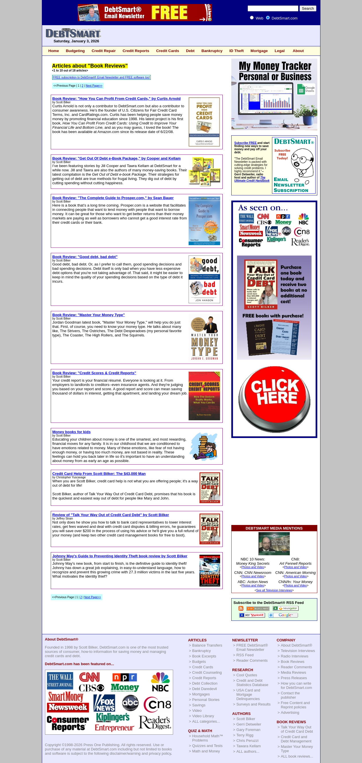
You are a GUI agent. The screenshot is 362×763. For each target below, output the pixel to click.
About (298, 51)
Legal (280, 51)
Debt (190, 51)
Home (53, 51)
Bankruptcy (212, 51)
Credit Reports (136, 51)
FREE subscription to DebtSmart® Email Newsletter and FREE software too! (101, 77)
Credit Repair (104, 51)
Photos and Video (253, 567)
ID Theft (236, 51)
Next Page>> (94, 85)
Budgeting (75, 51)
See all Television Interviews (274, 590)
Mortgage (259, 51)
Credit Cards (167, 51)
